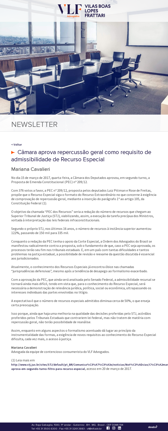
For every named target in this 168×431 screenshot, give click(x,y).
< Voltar (16, 144)
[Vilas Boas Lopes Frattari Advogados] (84, 11)
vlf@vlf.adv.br (94, 428)
